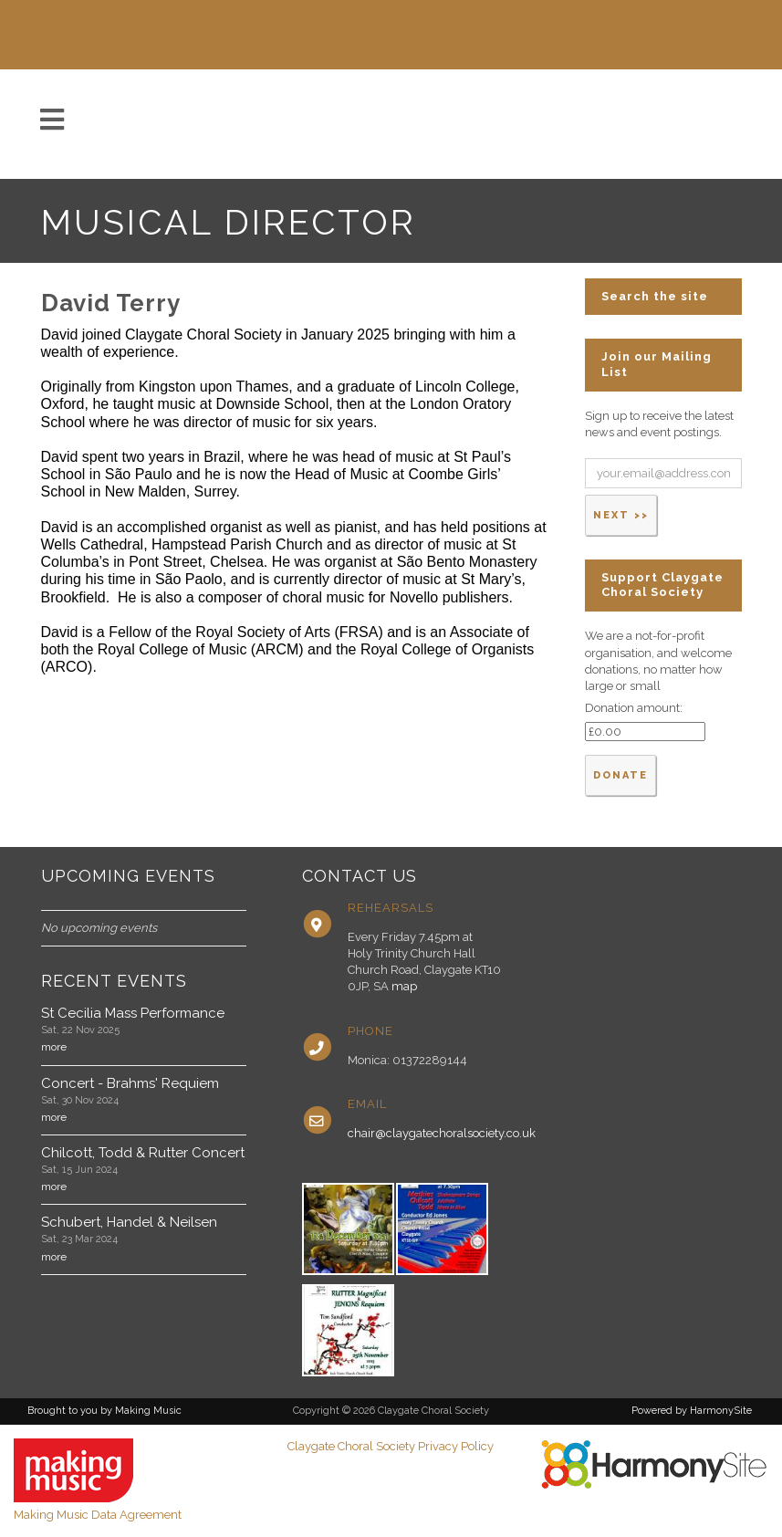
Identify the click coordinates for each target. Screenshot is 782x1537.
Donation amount (632, 708)
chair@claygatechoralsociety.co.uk (442, 1133)
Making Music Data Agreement (98, 1514)
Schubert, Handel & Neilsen (129, 1222)
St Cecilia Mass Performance (132, 1013)
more (54, 1046)
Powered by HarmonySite (691, 1411)
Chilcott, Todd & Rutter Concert (143, 1153)
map (404, 986)
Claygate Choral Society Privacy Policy (390, 1446)
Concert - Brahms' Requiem (130, 1083)
